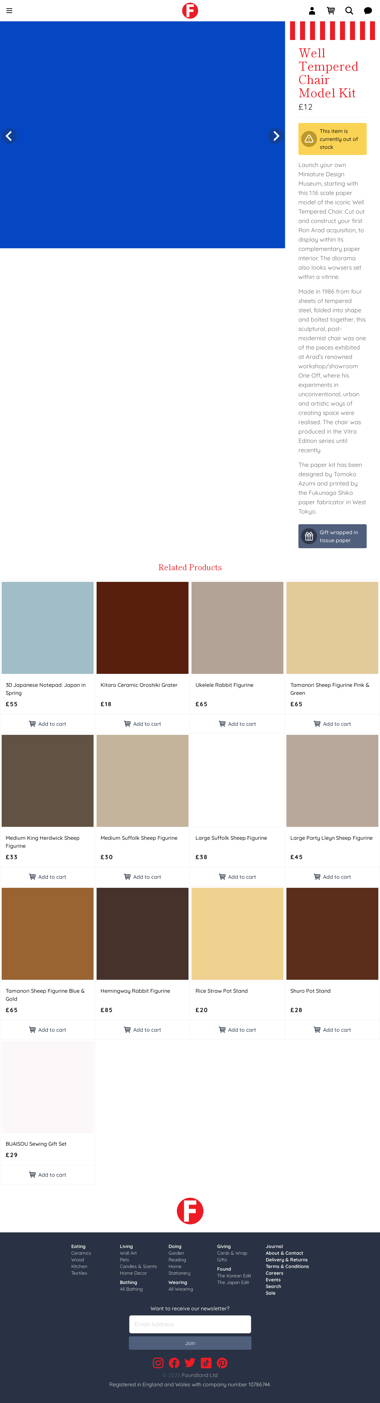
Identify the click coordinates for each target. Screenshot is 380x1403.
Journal (274, 1246)
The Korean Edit (234, 1276)
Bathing (128, 1282)
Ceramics (81, 1253)
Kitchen (79, 1266)
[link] (190, 10)
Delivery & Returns (287, 1260)
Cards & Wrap (232, 1253)
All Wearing (181, 1289)
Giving (224, 1246)
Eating (78, 1246)
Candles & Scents (138, 1266)
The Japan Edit (233, 1282)
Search (273, 1286)
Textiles (79, 1273)
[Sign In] (314, 10)
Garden (176, 1253)
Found (224, 1269)
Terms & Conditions (287, 1266)
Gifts (222, 1260)
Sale (270, 1293)
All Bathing (131, 1289)
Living (126, 1246)
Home (175, 1266)
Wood (77, 1260)
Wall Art (128, 1253)
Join (190, 1343)
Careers (274, 1273)
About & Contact (284, 1253)
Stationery (179, 1273)
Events (273, 1280)
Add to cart (47, 723)
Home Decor (133, 1273)
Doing (175, 1246)
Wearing (178, 1282)
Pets (124, 1260)
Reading (177, 1260)
